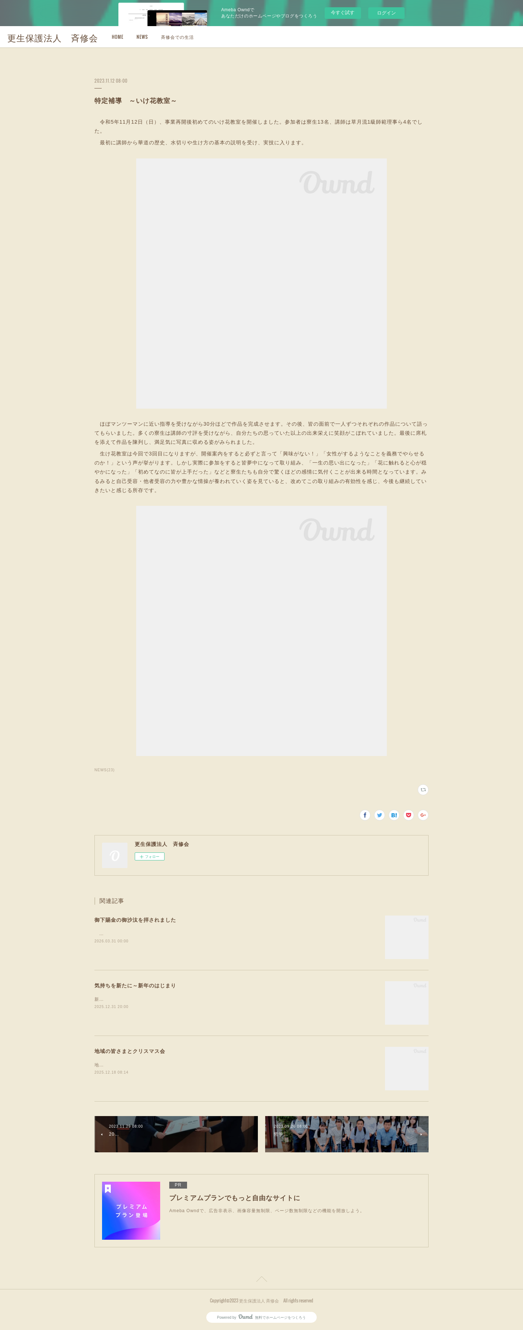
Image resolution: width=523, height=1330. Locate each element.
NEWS (142, 37)
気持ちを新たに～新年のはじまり (135, 985)
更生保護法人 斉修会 (52, 37)
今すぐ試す (342, 12)
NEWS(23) (104, 770)
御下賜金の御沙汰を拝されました (135, 920)
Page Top (261, 1280)
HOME (117, 37)
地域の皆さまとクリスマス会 (129, 1051)
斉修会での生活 (177, 37)
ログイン (386, 13)
